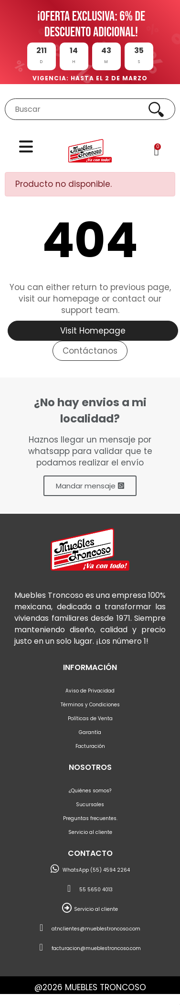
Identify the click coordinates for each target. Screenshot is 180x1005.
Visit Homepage (93, 330)
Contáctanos (90, 351)
